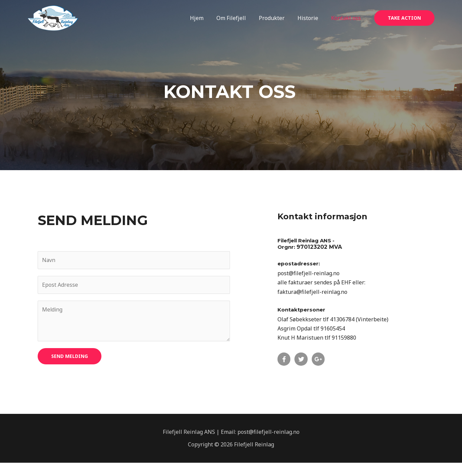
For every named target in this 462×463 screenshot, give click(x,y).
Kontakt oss (347, 18)
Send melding (69, 356)
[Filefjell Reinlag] (52, 17)
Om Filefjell (238, 18)
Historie (311, 18)
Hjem (206, 18)
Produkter (277, 18)
